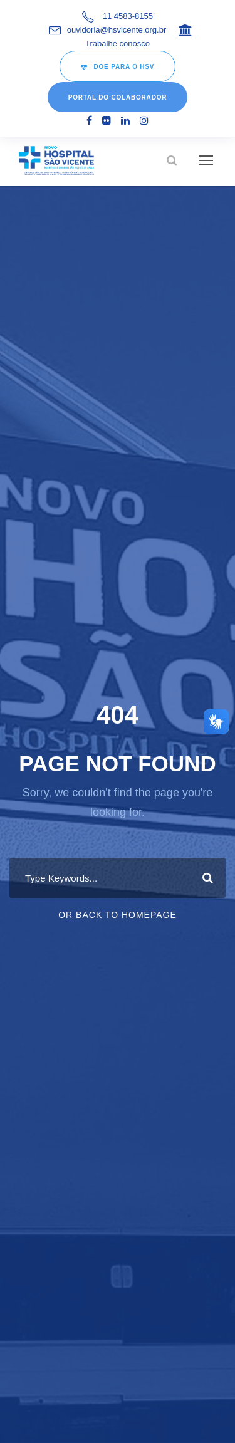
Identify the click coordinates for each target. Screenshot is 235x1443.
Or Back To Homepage (117, 915)
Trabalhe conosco (117, 43)
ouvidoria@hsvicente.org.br (116, 29)
